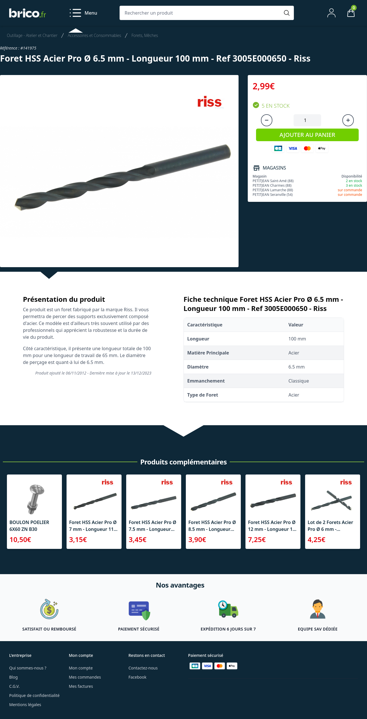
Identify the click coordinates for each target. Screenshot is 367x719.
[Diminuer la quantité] (266, 120)
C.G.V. (14, 686)
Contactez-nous (143, 668)
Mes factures (81, 686)
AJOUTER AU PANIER (307, 135)
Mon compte (81, 668)
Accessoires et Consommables (94, 35)
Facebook (137, 677)
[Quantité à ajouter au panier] (307, 120)
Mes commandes (85, 677)
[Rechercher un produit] (201, 13)
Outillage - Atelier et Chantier (32, 35)
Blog (13, 677)
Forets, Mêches (144, 35)
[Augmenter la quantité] (348, 120)
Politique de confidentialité (34, 695)
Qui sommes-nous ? (27, 668)
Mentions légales (25, 704)
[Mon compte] (331, 13)
